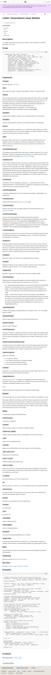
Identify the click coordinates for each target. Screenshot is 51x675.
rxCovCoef (20, 266)
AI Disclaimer (4, 671)
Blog (18, 671)
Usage (5, 29)
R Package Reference (24, 14)
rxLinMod (10, 566)
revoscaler (33, 14)
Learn (4, 14)
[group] (25, 612)
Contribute (24, 671)
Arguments (6, 31)
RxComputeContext (10, 379)
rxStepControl (26, 156)
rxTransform (23, 202)
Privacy (29, 671)
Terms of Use (4, 673)
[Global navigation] (1, 2)
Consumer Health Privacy (38, 671)
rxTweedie (19, 566)
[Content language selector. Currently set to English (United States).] (7, 668)
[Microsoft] (25, 2)
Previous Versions (12, 671)
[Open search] (45, 2)
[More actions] (47, 14)
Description (6, 28)
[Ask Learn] (45, 14)
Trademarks (10, 673)
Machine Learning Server (12, 14)
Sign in (48, 1)
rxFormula (16, 84)
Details (5, 33)
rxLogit (14, 566)
